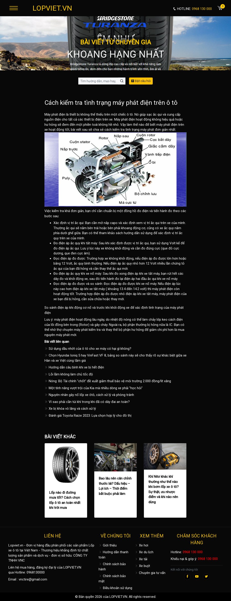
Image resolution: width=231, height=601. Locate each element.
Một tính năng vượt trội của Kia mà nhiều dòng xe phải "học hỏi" (93, 388)
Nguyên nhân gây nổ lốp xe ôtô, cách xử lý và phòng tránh (89, 395)
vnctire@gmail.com (33, 579)
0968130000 (36, 572)
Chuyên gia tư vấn (150, 573)
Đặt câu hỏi (141, 81)
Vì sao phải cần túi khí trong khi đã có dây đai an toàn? (87, 402)
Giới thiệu (108, 545)
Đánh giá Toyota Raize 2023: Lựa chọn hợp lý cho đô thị (88, 416)
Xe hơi (141, 545)
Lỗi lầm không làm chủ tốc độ (68, 374)
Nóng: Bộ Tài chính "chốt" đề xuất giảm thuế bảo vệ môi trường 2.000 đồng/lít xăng (107, 381)
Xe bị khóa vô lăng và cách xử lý (70, 409)
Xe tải (141, 559)
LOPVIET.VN (52, 8)
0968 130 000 (193, 552)
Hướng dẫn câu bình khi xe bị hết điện (74, 367)
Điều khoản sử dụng (115, 588)
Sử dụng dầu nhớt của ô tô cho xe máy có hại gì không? (87, 349)
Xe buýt (142, 566)
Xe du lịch (144, 552)
